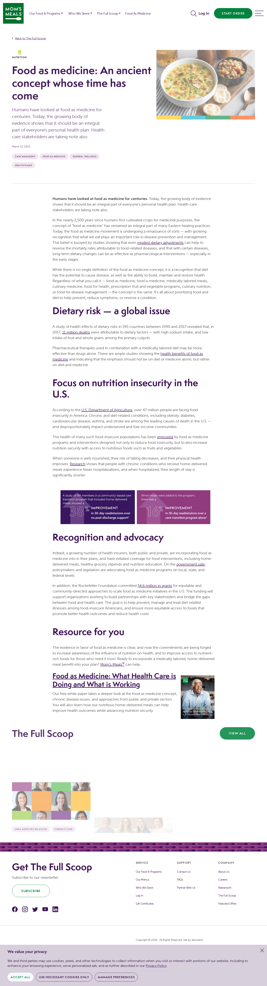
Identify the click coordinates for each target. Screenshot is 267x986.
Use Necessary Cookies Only (64, 977)
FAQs (180, 879)
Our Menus (142, 879)
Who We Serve (144, 887)
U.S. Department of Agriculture (106, 409)
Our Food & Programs (44, 13)
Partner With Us (186, 887)
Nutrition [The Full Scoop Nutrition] (19, 54)
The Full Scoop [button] (107, 13)
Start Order (233, 13)
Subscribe (31, 891)
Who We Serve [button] (78, 13)
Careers (222, 879)
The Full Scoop (227, 895)
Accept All (20, 977)
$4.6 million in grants (155, 585)
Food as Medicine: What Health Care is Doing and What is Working (114, 680)
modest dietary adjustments (160, 242)
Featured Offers (227, 903)
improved (165, 436)
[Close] (262, 950)
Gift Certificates (145, 903)
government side (190, 564)
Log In (204, 13)
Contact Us (183, 871)
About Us (223, 871)
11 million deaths (76, 332)
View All (237, 733)
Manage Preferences (116, 977)
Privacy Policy (156, 965)
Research (77, 463)
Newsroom (224, 887)
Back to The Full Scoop (30, 38)
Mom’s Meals (112, 664)
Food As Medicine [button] (138, 13)
